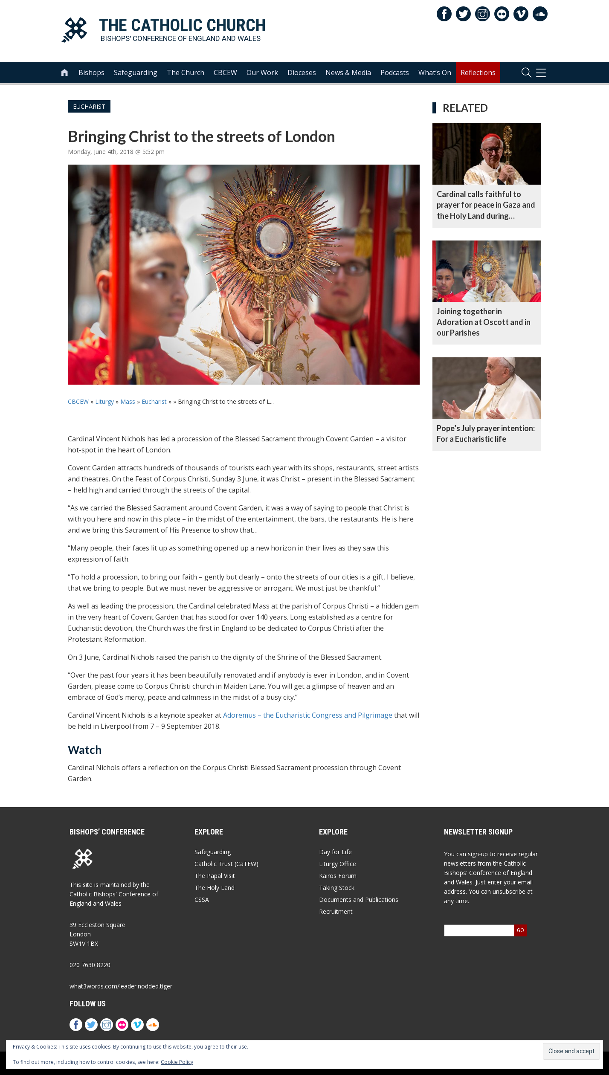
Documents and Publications (358, 899)
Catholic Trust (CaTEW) (226, 864)
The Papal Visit (214, 876)
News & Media (348, 73)
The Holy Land (214, 888)
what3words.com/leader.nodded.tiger (121, 986)
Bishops (91, 73)
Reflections (478, 73)
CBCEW (225, 73)
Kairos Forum (338, 876)
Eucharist (89, 106)
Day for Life (335, 852)
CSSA (201, 899)
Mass (127, 401)
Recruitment (336, 911)
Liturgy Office (337, 864)
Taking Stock (336, 888)
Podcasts (394, 73)
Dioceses (301, 73)
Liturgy (104, 401)
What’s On (434, 73)
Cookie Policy (177, 1062)
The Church (185, 73)
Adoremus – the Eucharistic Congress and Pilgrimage (307, 715)
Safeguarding (135, 73)
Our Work (262, 73)
